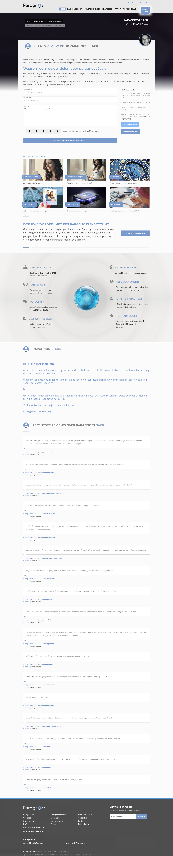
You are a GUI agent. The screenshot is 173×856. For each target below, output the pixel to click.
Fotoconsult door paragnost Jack (35, 211)
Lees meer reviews (130, 125)
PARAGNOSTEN (40, 21)
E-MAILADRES (28, 98)
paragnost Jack (35, 454)
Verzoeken (82, 818)
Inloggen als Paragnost (75, 843)
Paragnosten (28, 815)
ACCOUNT (145, 10)
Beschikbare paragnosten (33, 183)
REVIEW (26, 106)
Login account (57, 821)
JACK (50, 21)
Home (29, 21)
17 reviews (120, 327)
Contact (54, 824)
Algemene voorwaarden (33, 827)
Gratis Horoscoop (117, 183)
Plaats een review (116, 211)
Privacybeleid (83, 824)
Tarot (118, 9)
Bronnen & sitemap (33, 831)
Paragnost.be (29, 851)
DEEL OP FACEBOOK (40, 319)
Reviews (70, 211)
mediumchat (56, 239)
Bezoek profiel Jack (130, 132)
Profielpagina (72, 183)
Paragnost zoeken (58, 815)
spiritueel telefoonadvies (40, 276)
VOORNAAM (28, 89)
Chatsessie (107, 9)
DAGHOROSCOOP (74, 9)
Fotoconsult (129, 9)
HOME (62, 9)
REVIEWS (58, 21)
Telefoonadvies (92, 9)
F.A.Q (25, 824)
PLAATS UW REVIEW (70, 141)
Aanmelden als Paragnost (34, 843)
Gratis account (29, 821)
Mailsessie (55, 818)
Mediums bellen (85, 815)
